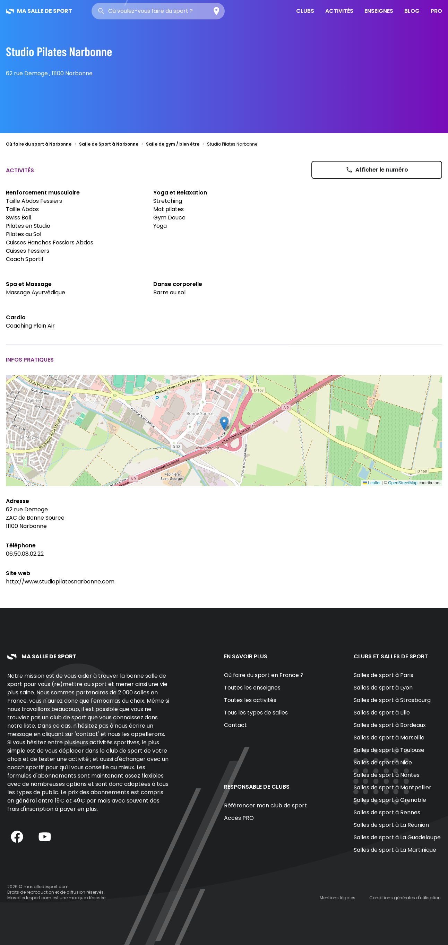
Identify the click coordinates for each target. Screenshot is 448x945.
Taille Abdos (22, 209)
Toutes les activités (250, 700)
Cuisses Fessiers (27, 251)
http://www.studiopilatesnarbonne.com (60, 582)
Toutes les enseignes (252, 688)
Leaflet (371, 482)
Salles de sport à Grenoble (390, 800)
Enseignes (378, 11)
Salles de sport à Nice (383, 762)
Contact (235, 725)
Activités (339, 11)
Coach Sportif (25, 259)
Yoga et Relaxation (180, 193)
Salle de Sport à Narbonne (108, 144)
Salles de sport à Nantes (387, 775)
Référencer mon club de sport (265, 805)
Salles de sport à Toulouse (389, 750)
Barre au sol (169, 292)
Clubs (305, 11)
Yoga (160, 226)
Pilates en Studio (28, 226)
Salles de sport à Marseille (389, 738)
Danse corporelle (177, 284)
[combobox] (158, 11)
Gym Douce (169, 218)
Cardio (16, 317)
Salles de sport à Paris (383, 675)
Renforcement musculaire (43, 193)
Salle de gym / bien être (172, 144)
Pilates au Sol (23, 234)
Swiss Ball (18, 218)
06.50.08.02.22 (25, 554)
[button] (224, 423)
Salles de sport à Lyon (383, 688)
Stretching (167, 201)
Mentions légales (337, 898)
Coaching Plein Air (30, 326)
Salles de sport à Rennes (387, 812)
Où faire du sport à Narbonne (38, 144)
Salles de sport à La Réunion (391, 825)
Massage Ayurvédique (35, 292)
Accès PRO (239, 818)
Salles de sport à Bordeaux (390, 725)
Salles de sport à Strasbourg (392, 700)
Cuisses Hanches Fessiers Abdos (49, 242)
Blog (412, 11)
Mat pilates (168, 209)
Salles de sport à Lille (382, 713)
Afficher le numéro (377, 170)
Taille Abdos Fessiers (34, 201)
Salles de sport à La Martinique (395, 850)
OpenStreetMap (402, 482)
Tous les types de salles (256, 713)
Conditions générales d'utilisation (405, 898)
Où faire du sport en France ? (263, 675)
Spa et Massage (29, 284)
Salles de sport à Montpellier (392, 787)
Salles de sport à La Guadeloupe (397, 837)
